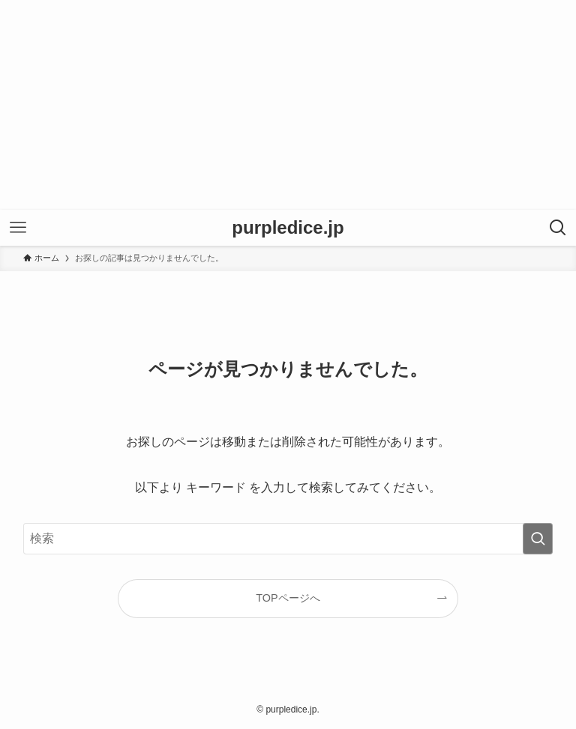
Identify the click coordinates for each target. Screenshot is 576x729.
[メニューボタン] (18, 228)
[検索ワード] (288, 538)
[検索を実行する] (538, 538)
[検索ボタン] (558, 228)
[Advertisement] (288, 105)
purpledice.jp (288, 228)
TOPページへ (288, 598)
